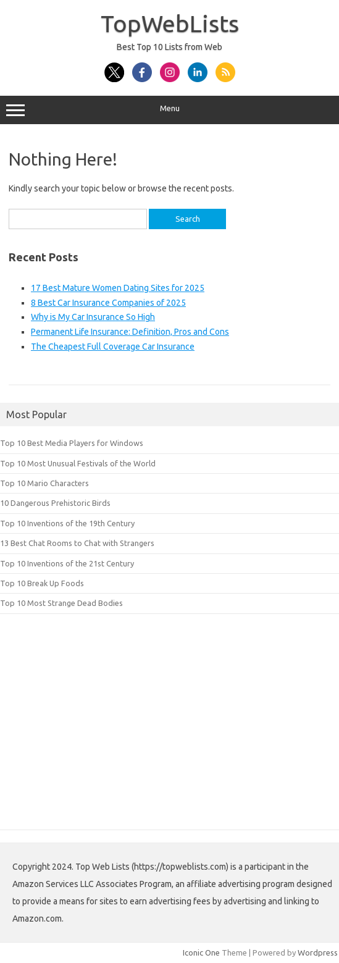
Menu (169, 110)
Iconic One (201, 952)
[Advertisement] (169, 740)
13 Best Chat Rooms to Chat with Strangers (77, 543)
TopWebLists (170, 23)
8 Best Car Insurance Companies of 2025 (108, 303)
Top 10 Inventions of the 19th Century (67, 523)
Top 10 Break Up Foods (42, 583)
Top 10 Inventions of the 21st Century (67, 563)
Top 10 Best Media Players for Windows (71, 443)
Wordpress (318, 952)
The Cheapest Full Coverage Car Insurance (113, 346)
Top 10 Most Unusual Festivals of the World (78, 463)
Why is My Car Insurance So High (93, 317)
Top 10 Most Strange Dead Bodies (61, 603)
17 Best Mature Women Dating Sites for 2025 (117, 288)
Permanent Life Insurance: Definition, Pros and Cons (130, 332)
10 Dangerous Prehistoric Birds (55, 502)
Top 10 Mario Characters (44, 483)
